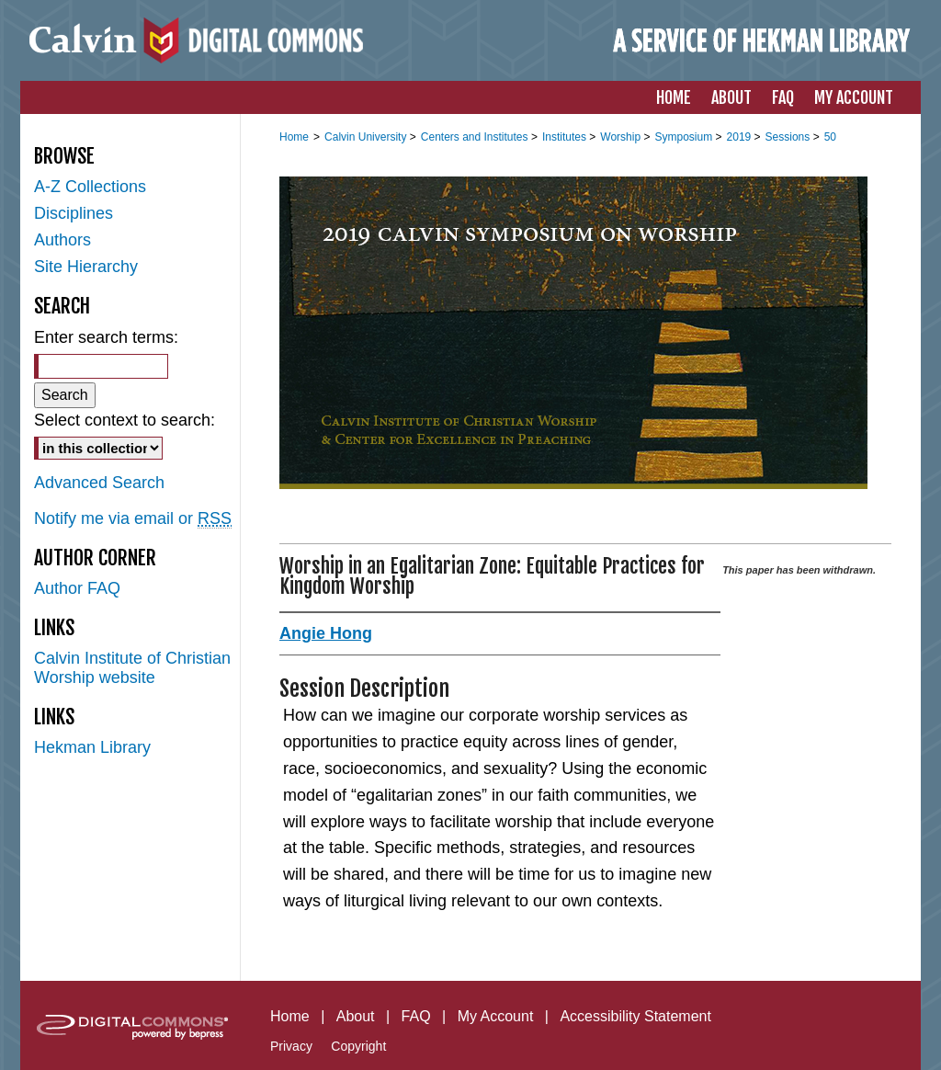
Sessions (789, 137)
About (355, 1016)
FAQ (416, 1016)
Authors (62, 240)
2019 (740, 137)
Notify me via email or (133, 519)
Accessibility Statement (635, 1016)
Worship (621, 137)
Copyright (358, 1046)
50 (830, 137)
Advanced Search (99, 482)
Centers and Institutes (476, 137)
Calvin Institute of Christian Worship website (132, 668)
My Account (496, 1016)
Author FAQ (77, 588)
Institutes (565, 137)
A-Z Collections (90, 186)
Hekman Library (92, 747)
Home (294, 137)
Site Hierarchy (86, 266)
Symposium (684, 137)
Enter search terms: (106, 337)
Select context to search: (124, 420)
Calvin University (367, 137)
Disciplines (73, 213)
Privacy (291, 1046)
